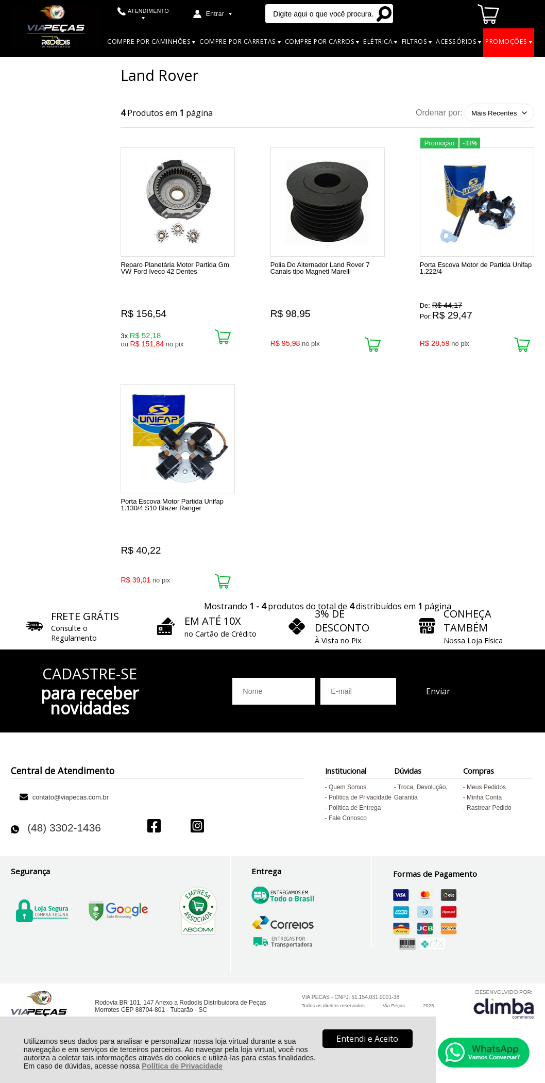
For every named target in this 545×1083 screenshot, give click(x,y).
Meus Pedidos (486, 805)
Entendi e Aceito (367, 1038)
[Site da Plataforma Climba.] (503, 1021)
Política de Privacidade (182, 1066)
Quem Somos (347, 805)
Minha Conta (484, 815)
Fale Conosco (348, 836)
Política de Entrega (355, 825)
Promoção (439, 141)
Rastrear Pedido (489, 825)
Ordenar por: (439, 112)
